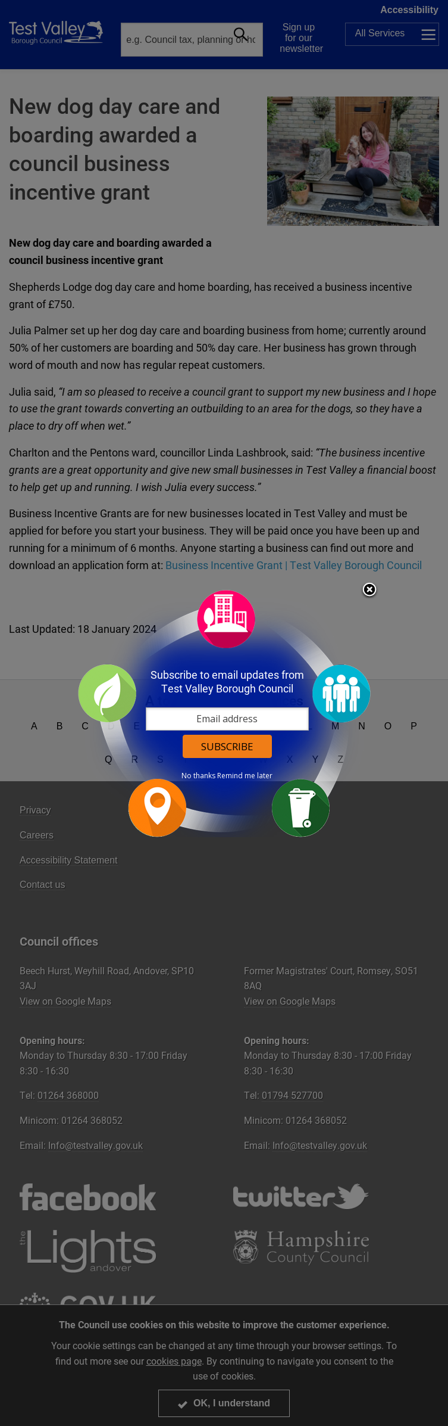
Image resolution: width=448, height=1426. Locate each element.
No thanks (198, 776)
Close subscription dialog (369, 590)
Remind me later (244, 776)
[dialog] (224, 713)
